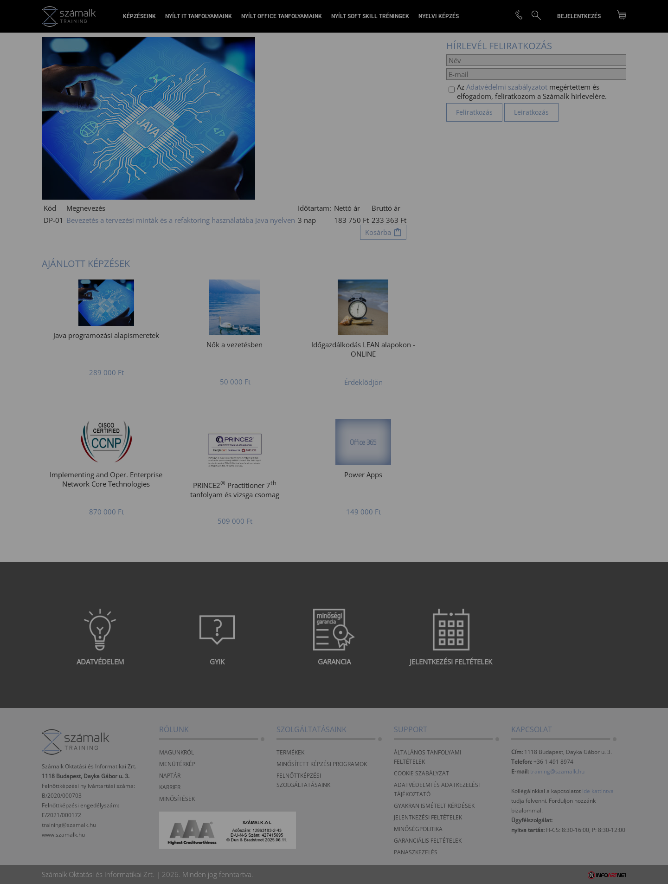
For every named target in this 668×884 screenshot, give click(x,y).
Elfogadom (201, 472)
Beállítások (279, 472)
